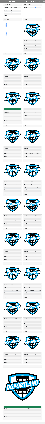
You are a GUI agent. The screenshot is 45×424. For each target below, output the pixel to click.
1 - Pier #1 (5, 21)
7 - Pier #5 (5, 27)
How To (31, 1)
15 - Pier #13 (5, 34)
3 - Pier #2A (5, 23)
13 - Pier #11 (5, 32)
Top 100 (34, 1)
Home (17, 1)
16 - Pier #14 (5, 35)
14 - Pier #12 (5, 33)
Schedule (24, 1)
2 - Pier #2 (5, 22)
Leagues (20, 1)
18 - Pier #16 (5, 37)
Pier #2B (36, 7)
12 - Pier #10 (5, 31)
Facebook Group (39, 1)
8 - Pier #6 (5, 28)
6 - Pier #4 (5, 26)
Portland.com (9, 1)
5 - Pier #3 (5, 25)
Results (27, 1)
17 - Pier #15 (5, 36)
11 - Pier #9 (5, 30)
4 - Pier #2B (5, 24)
